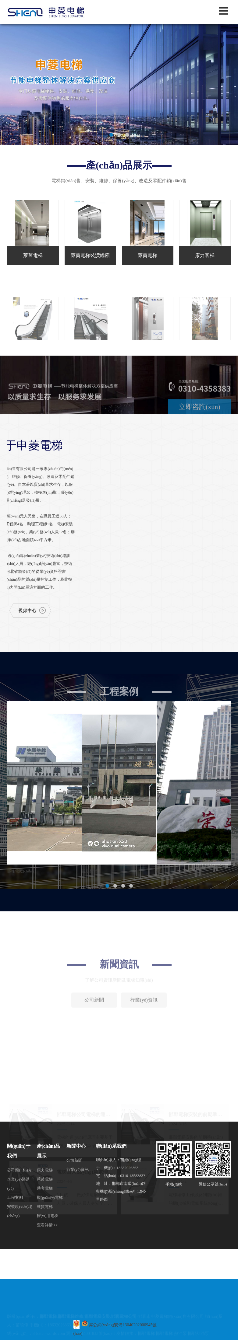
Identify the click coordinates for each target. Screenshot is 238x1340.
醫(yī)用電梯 (48, 1215)
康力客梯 (205, 255)
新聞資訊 (119, 1003)
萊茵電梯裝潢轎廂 (90, 255)
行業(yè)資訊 (144, 1039)
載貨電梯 (45, 1206)
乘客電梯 (45, 1188)
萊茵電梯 (33, 255)
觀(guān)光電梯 (50, 1197)
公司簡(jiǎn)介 (19, 1170)
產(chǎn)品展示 (119, 165)
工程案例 (15, 1197)
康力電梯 (45, 1170)
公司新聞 (94, 1039)
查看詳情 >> (47, 1225)
